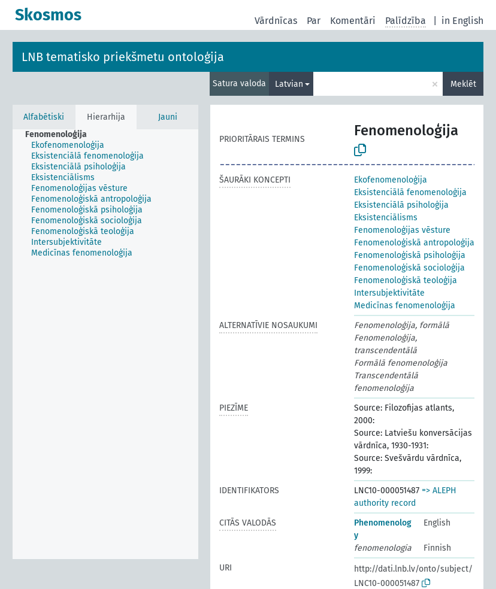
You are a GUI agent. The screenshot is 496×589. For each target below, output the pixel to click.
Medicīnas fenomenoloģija (404, 305)
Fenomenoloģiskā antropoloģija (414, 243)
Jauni (167, 117)
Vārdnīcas (276, 20)
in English (462, 20)
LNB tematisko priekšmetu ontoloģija (123, 57)
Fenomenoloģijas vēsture (402, 230)
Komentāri (353, 20)
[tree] (105, 344)
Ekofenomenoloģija (390, 180)
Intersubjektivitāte (389, 293)
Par (313, 20)
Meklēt (463, 84)
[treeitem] (61, 134)
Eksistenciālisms (386, 217)
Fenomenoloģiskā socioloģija (409, 268)
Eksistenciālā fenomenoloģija (410, 192)
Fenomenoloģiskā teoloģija (405, 280)
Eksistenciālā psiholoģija (401, 205)
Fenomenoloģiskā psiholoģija (409, 255)
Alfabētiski (43, 117)
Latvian (289, 84)
